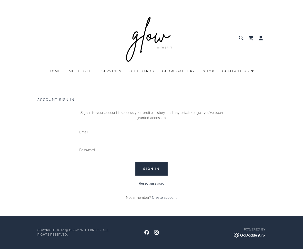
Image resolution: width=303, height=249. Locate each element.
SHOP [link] (208, 71)
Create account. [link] (164, 197)
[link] (151, 38)
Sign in (151, 168)
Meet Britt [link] (81, 71)
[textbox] (151, 132)
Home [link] (55, 71)
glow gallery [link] (178, 71)
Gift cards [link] (142, 71)
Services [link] (111, 71)
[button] (261, 38)
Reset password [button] (151, 183)
